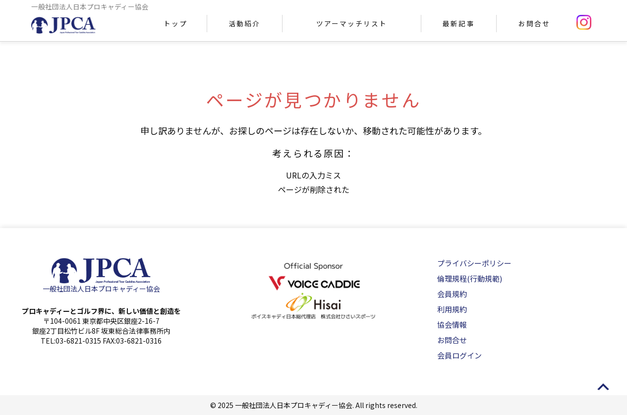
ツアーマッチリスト (351, 23)
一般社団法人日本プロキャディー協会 (101, 289)
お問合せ (534, 23)
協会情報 (452, 324)
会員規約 (452, 294)
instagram (583, 22)
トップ (175, 23)
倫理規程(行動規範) (469, 278)
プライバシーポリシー (474, 263)
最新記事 (458, 23)
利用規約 (452, 309)
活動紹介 (244, 23)
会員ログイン (459, 355)
